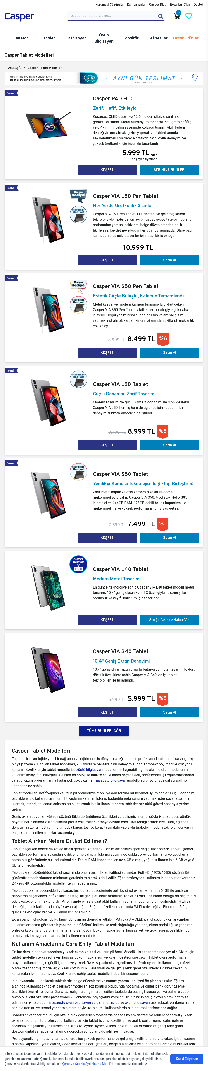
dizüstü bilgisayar (87, 769)
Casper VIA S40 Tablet (121, 651)
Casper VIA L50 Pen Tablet (125, 195)
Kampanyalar (136, 4)
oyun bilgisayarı (137, 1002)
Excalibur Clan (180, 4)
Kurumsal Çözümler (109, 4)
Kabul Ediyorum (187, 1059)
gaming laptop (108, 1002)
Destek (198, 4)
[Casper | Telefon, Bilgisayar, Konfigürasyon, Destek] (33, 17)
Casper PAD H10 (113, 98)
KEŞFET (107, 169)
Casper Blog (157, 4)
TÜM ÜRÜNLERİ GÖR (104, 730)
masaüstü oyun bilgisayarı (70, 1002)
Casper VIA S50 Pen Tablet (126, 286)
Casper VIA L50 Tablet (120, 384)
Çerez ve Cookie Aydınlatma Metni (86, 1064)
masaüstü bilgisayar (110, 780)
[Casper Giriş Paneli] (200, 16)
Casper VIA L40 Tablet (120, 569)
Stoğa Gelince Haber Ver (169, 619)
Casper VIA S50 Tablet (120, 474)
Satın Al (169, 260)
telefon (163, 769)
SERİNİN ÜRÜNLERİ (170, 169)
